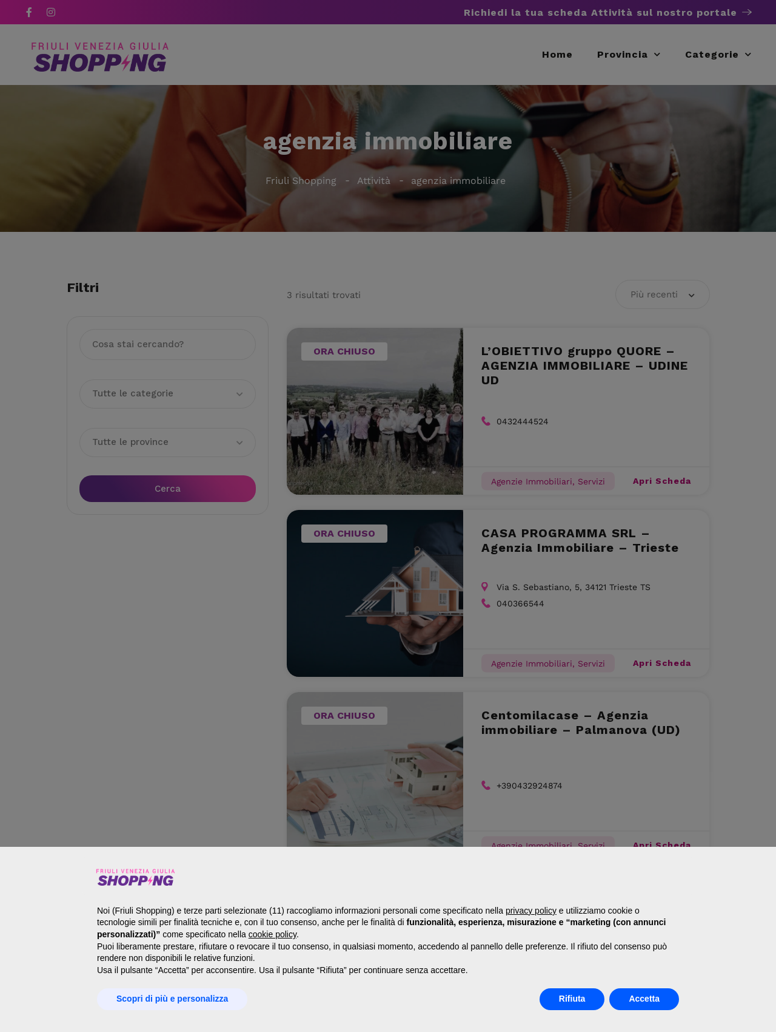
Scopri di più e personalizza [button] (172, 998)
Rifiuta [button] (572, 998)
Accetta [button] (644, 998)
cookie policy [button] (272, 934)
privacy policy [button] (531, 910)
